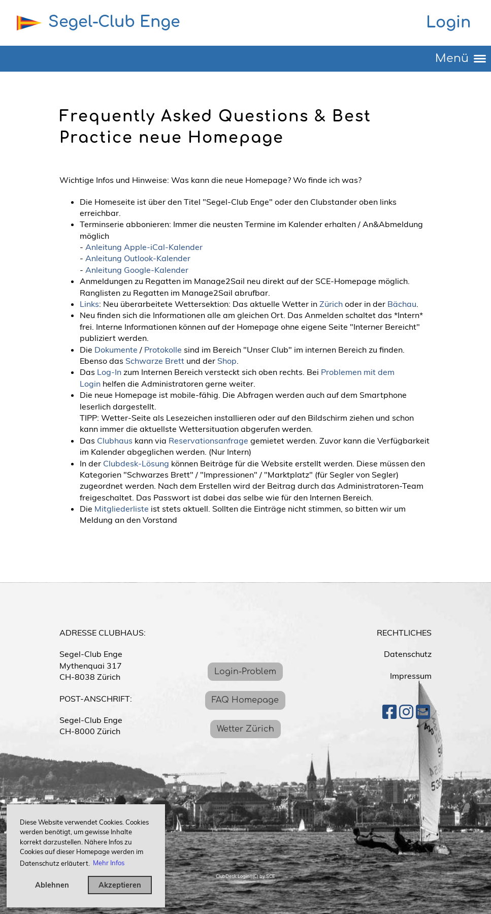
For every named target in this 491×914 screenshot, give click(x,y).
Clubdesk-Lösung (136, 463)
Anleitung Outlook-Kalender (137, 258)
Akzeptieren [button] (120, 885)
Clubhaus (115, 440)
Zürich (331, 304)
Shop (227, 361)
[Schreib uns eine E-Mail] (423, 712)
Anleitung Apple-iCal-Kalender (144, 247)
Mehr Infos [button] (108, 863)
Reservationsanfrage (208, 440)
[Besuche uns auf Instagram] (406, 712)
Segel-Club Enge (114, 22)
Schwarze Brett (154, 361)
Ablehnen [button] (52, 885)
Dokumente (116, 349)
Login (448, 22)
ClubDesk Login (232, 876)
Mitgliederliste (121, 508)
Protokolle (163, 349)
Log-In (109, 372)
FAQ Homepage (245, 700)
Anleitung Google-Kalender (136, 270)
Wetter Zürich (245, 729)
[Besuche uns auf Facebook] (389, 712)
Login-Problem (245, 671)
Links (89, 304)
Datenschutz (408, 654)
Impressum (411, 676)
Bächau (401, 304)
